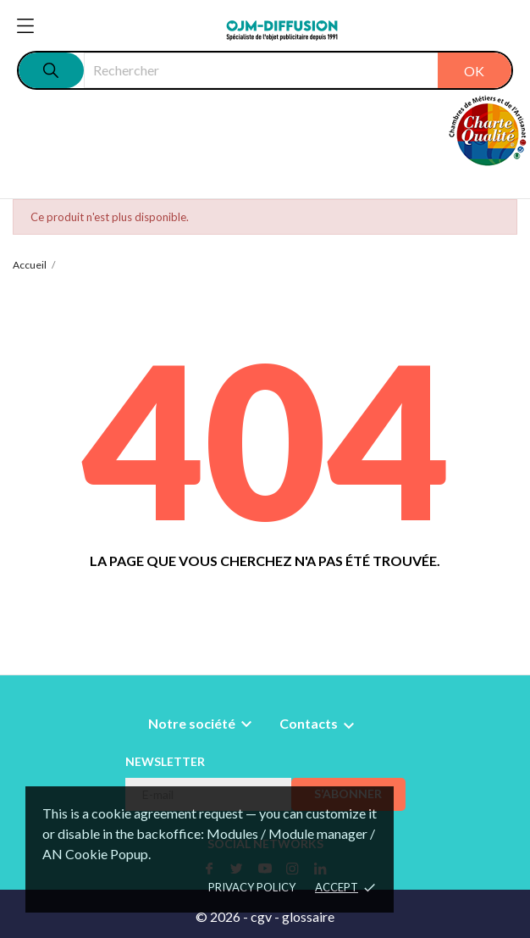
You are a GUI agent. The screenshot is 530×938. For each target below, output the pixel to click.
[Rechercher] (297, 70)
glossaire (308, 916)
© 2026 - (223, 916)
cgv (261, 916)
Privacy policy (251, 887)
